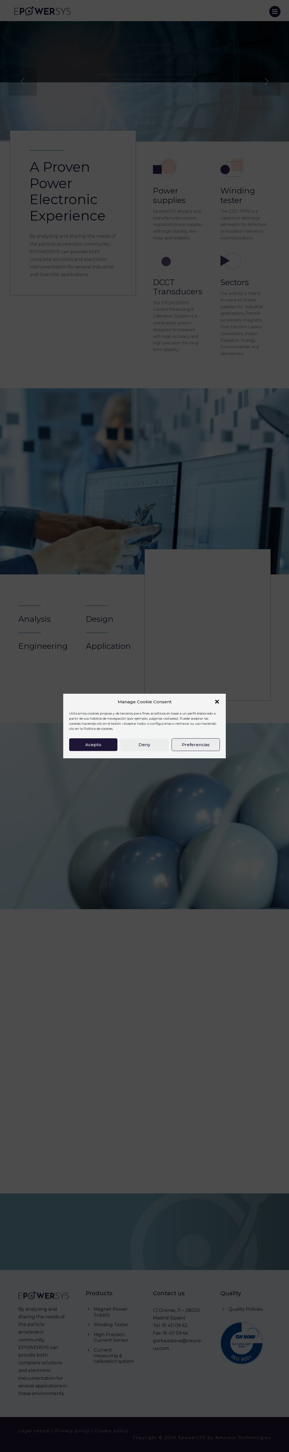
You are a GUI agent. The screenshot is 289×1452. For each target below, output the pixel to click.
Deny (144, 744)
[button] (217, 702)
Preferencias (196, 744)
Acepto (93, 744)
